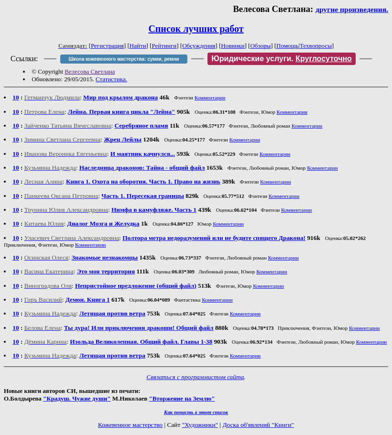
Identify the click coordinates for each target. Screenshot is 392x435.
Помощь (287, 45)
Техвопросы (316, 45)
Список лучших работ (195, 28)
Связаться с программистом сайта (195, 377)
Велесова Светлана (90, 71)
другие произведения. (352, 9)
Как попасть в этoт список (196, 412)
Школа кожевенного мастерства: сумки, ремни (124, 59)
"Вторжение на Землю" (182, 398)
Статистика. (111, 79)
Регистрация (107, 45)
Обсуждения (198, 45)
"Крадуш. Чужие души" (77, 398)
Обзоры (260, 45)
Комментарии (210, 97)
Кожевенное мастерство (130, 424)
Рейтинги (164, 45)
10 (15, 97)
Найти (138, 45)
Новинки (232, 45)
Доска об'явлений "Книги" (258, 424)
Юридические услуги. (281, 58)
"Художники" (200, 424)
